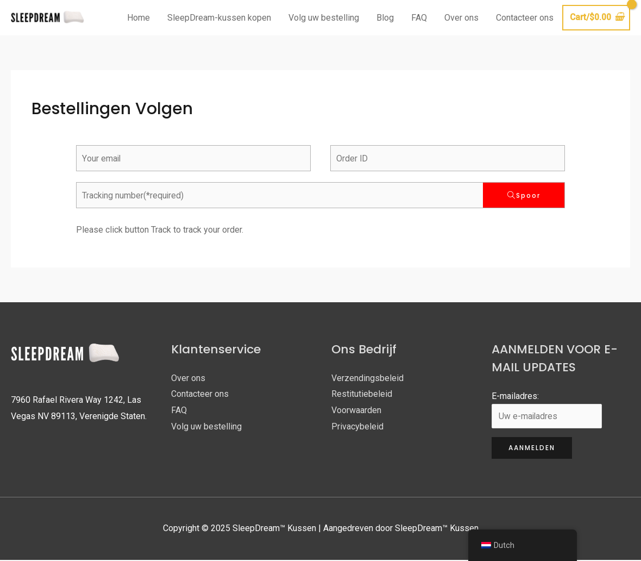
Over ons (460, 18)
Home (137, 18)
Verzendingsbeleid (367, 379)
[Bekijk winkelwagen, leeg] (595, 18)
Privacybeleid (357, 427)
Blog (384, 18)
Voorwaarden (356, 411)
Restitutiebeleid (361, 395)
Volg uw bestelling (322, 18)
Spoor (528, 196)
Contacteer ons (523, 18)
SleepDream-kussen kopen (218, 18)
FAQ (418, 18)
